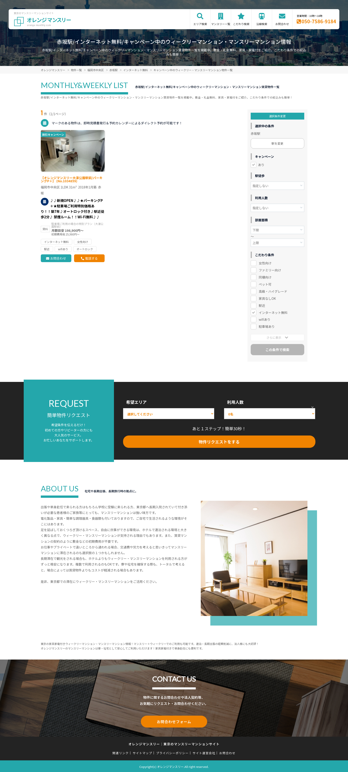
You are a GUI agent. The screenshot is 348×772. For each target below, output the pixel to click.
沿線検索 (261, 24)
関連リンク (120, 752)
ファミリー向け (270, 270)
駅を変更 (277, 143)
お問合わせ (282, 24)
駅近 (262, 305)
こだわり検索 (241, 24)
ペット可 (265, 284)
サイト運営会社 (204, 752)
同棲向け (265, 277)
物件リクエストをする (219, 442)
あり (261, 164)
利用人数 (235, 402)
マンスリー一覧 (220, 24)
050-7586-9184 (319, 21)
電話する (91, 258)
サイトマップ (142, 752)
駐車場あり (267, 326)
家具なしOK (267, 298)
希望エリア (136, 402)
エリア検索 (200, 24)
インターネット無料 (273, 312)
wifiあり (264, 319)
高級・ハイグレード (273, 291)
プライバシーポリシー (172, 752)
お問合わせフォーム (174, 721)
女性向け (265, 263)
